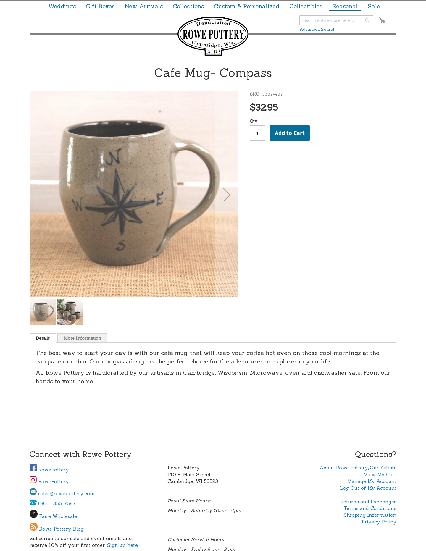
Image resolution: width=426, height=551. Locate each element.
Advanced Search (317, 29)
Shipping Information (369, 515)
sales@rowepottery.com (62, 493)
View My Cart (380, 474)
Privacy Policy (379, 522)
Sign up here (122, 545)
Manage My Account (371, 481)
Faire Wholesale (58, 516)
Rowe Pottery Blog (61, 529)
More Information (82, 338)
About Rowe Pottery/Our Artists (358, 468)
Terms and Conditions (370, 508)
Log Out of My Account (368, 488)
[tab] (43, 338)
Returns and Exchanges (368, 502)
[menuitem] (62, 6)
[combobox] (336, 20)
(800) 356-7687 (53, 503)
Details (43, 338)
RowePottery (49, 470)
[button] (227, 194)
